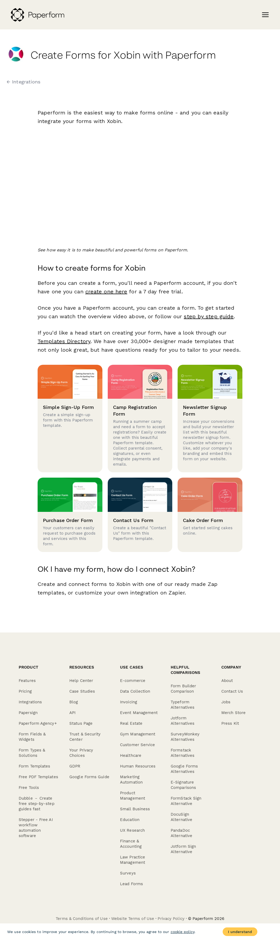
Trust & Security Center (85, 737)
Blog (73, 702)
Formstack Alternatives (182, 753)
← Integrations (23, 82)
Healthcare (130, 755)
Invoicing (128, 702)
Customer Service (137, 744)
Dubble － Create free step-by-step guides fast (36, 803)
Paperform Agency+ (38, 723)
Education (129, 819)
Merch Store (233, 712)
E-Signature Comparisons (183, 785)
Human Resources (138, 766)
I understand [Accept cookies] (240, 932)
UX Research (132, 830)
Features (27, 680)
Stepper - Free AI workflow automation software (36, 827)
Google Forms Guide (89, 776)
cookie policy (182, 932)
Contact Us (232, 691)
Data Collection (135, 691)
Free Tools (29, 787)
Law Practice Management (132, 860)
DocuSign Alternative (181, 817)
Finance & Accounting (131, 844)
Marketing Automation (131, 779)
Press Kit (230, 723)
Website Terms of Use (132, 918)
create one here (106, 291)
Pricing (25, 691)
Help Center (81, 680)
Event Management (139, 712)
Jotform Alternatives (182, 721)
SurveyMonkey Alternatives (185, 737)
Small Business (135, 809)
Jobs (225, 702)
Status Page (81, 723)
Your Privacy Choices (81, 753)
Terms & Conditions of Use (82, 918)
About (227, 680)
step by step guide (209, 316)
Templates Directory (64, 341)
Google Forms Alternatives (184, 769)
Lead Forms (131, 883)
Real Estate (131, 723)
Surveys (128, 873)
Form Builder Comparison (183, 689)
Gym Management (137, 734)
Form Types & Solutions (32, 753)
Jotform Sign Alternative (183, 849)
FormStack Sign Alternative (186, 801)
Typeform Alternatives (182, 705)
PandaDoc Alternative (181, 833)
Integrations (30, 702)
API (72, 712)
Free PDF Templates (38, 776)
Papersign (28, 712)
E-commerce (132, 680)
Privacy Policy (171, 918)
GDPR (74, 766)
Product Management (132, 796)
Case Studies (82, 691)
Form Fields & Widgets (32, 737)
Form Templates (34, 766)
